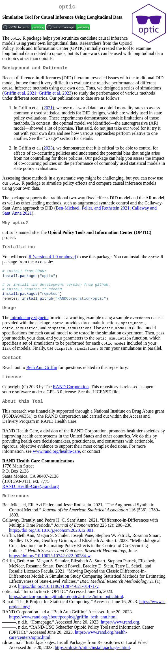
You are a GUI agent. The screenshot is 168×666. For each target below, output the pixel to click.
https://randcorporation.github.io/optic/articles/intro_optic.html (66, 610)
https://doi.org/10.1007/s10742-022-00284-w (50, 569)
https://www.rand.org (120, 635)
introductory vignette (29, 326)
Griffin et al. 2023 (55, 95)
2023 (48, 150)
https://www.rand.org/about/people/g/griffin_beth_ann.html (63, 630)
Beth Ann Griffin (41, 377)
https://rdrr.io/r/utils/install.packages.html (92, 661)
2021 (48, 110)
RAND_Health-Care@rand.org (30, 498)
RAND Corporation (71, 397)
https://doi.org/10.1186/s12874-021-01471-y (58, 599)
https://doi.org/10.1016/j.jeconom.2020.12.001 (51, 543)
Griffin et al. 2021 (20, 95)
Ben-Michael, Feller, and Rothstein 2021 (93, 210)
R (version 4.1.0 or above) (52, 260)
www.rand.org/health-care (56, 463)
